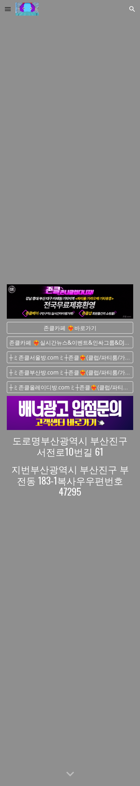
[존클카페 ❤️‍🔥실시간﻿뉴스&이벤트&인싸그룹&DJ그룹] (70, 342)
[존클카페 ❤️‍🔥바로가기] (70, 327)
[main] (70, 466)
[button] (8, 9)
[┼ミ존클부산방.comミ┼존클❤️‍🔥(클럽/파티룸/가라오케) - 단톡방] (70, 372)
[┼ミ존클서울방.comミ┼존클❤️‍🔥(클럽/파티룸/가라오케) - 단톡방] (70, 357)
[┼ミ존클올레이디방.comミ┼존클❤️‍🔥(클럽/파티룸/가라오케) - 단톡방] (70, 387)
